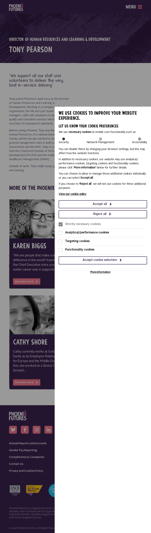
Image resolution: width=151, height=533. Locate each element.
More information (100, 272)
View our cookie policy (72, 194)
